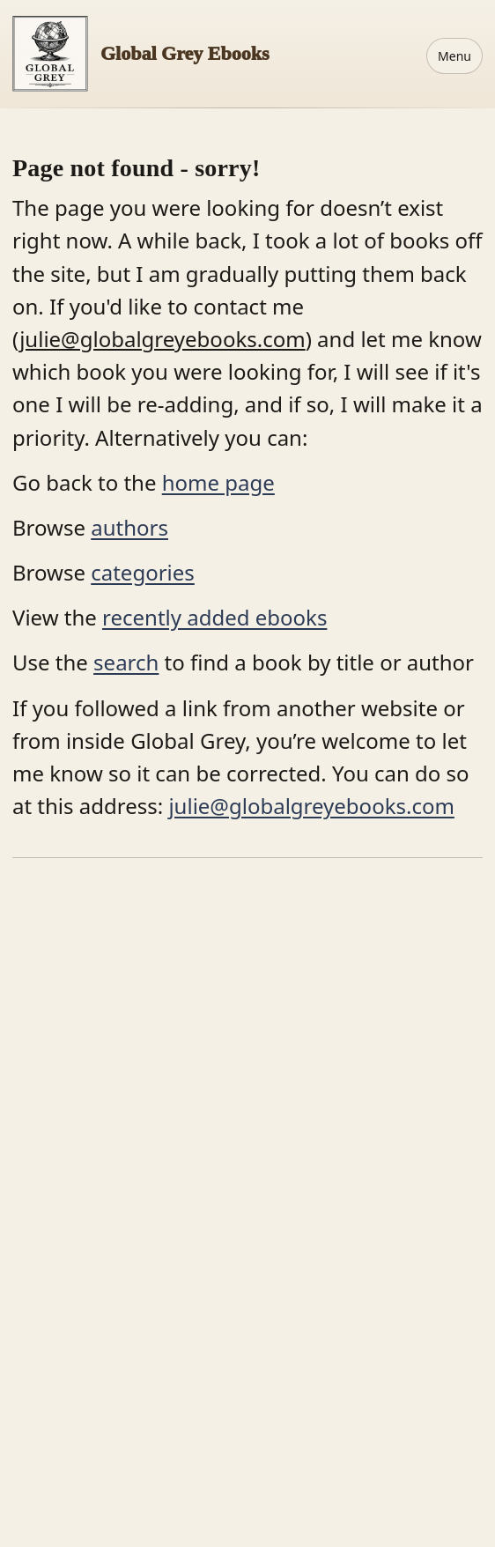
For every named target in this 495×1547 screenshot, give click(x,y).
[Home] (141, 54)
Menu (454, 56)
